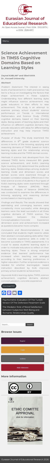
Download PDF (9, 286)
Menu (6, 41)
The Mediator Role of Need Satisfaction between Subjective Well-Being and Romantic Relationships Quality (22, 310)
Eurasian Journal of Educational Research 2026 (25, 459)
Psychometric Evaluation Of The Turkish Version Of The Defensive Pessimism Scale (24, 301)
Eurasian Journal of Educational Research (25, 21)
